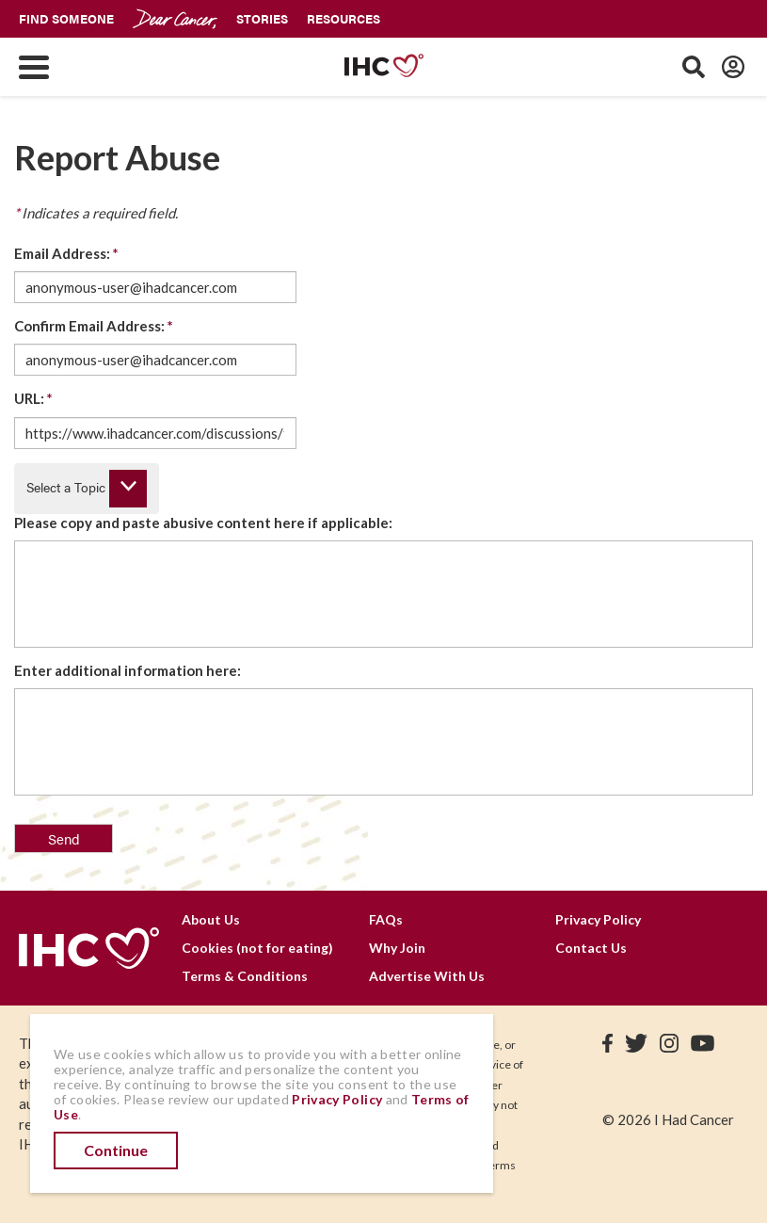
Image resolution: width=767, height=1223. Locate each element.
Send (64, 838)
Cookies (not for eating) (257, 948)
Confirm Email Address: (93, 325)
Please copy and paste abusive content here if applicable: (203, 522)
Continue (116, 1150)
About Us (211, 919)
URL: (33, 398)
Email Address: (66, 253)
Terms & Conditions (245, 976)
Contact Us (591, 948)
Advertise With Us (427, 976)
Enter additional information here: (127, 670)
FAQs (386, 919)
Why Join (397, 948)
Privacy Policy (598, 919)
